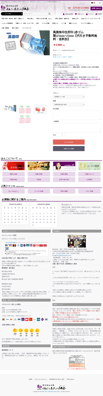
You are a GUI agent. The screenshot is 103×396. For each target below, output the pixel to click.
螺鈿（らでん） (73, 23)
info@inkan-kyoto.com (64, 255)
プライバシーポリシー (40, 379)
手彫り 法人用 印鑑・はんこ (44, 18)
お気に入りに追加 (69, 148)
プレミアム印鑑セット (87, 23)
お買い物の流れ (64, 179)
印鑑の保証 (13, 179)
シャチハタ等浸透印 (7, 23)
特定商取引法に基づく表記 (56, 379)
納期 (54, 101)
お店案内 (89, 179)
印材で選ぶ (30, 18)
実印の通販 (64, 191)
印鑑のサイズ (89, 174)
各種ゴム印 (75, 18)
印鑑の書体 (64, 174)
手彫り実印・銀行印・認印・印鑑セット (12, 18)
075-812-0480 (81, 7)
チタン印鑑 (89, 191)
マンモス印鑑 (45, 23)
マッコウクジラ (26, 28)
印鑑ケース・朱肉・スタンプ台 (24, 23)
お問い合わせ (96, 8)
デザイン (56, 93)
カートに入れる (68, 142)
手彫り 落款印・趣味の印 (62, 18)
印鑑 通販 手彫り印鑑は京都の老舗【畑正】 (50, 391)
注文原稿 (56, 109)
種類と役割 (13, 174)
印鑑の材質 (38, 174)
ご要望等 (56, 121)
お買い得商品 (5, 28)
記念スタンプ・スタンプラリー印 (90, 18)
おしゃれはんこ (13, 191)
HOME (30, 379)
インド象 (63, 23)
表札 (37, 23)
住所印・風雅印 (67, 57)
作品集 (39, 179)
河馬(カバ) (55, 23)
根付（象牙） (15, 28)
